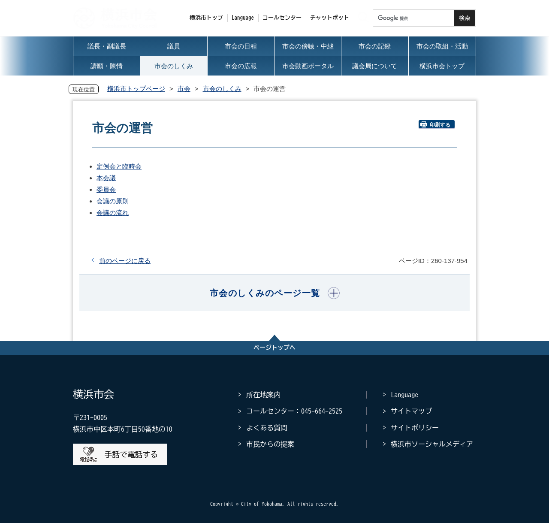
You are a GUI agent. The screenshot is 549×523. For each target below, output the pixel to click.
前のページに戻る (125, 260)
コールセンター (282, 18)
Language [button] (243, 18)
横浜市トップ (206, 18)
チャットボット (329, 18)
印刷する (435, 124)
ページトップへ (274, 348)
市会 (184, 88)
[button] (275, 293)
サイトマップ (411, 411)
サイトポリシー (415, 427)
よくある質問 (266, 427)
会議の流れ (113, 212)
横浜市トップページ (136, 88)
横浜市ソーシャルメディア (432, 444)
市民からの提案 (270, 444)
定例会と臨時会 (119, 166)
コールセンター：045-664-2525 (294, 411)
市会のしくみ (222, 88)
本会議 (106, 177)
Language (404, 394)
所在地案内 (263, 394)
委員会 (106, 189)
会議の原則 (113, 201)
